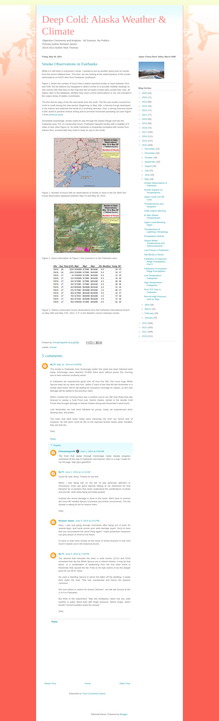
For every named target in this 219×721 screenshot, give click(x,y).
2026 (145, 93)
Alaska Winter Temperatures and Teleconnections (154, 243)
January (149, 317)
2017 (145, 132)
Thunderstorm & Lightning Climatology (156, 230)
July (147, 170)
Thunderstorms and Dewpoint (153, 205)
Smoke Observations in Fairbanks (155, 184)
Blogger (123, 714)
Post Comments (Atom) (94, 693)
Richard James (66, 520)
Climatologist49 (67, 451)
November (150, 153)
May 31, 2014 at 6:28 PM (69, 364)
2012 (145, 327)
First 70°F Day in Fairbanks (152, 290)
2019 (145, 123)
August (148, 166)
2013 (145, 323)
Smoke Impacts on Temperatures (153, 191)
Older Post (125, 683)
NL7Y (53, 364)
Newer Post (50, 683)
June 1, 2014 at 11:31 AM (77, 472)
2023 (145, 106)
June (147, 174)
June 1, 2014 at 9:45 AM (92, 451)
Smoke (53, 347)
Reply (53, 439)
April (147, 304)
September (150, 162)
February (149, 313)
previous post (55, 114)
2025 (145, 97)
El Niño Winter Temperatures (152, 216)
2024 (145, 102)
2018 (145, 127)
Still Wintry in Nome (153, 254)
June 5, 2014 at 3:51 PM (87, 520)
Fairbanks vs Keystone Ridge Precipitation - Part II (155, 261)
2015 (145, 140)
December (150, 149)
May (147, 179)
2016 (145, 136)
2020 (145, 119)
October (149, 157)
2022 (145, 110)
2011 (145, 331)
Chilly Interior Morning (155, 211)
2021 (145, 115)
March (148, 309)
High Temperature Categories (153, 283)
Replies (57, 445)
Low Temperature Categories (152, 276)
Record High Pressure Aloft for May (155, 298)
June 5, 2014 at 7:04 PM (77, 554)
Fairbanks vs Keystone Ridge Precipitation (155, 270)
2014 (145, 145)
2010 (145, 336)
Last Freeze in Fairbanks (156, 250)
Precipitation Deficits (154, 236)
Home (88, 683)
